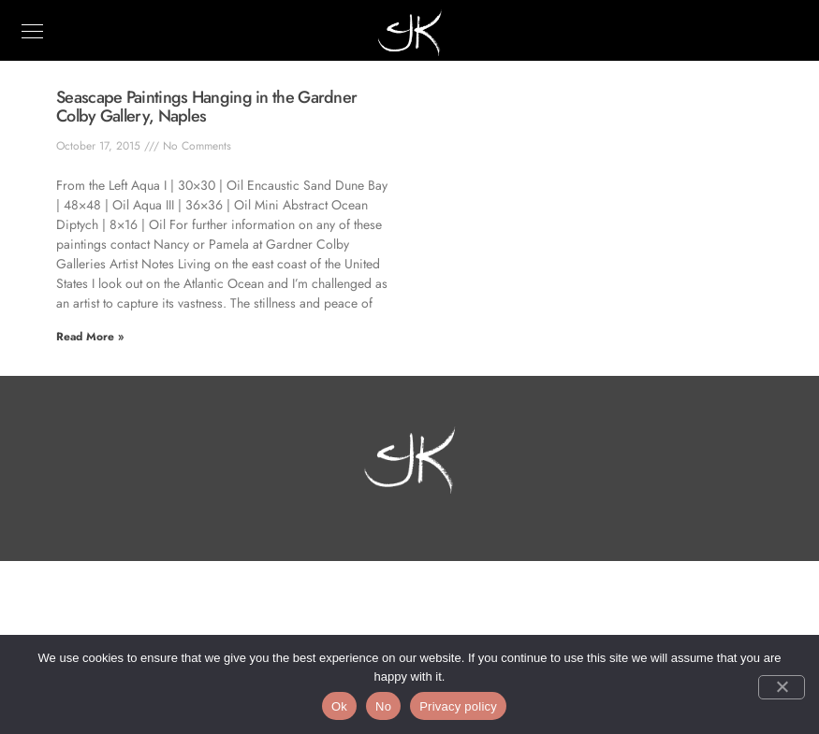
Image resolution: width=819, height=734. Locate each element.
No (383, 706)
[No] (781, 687)
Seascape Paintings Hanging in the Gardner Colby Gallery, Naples (206, 106)
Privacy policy (458, 706)
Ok (339, 706)
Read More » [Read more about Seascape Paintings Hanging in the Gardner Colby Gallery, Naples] (90, 336)
